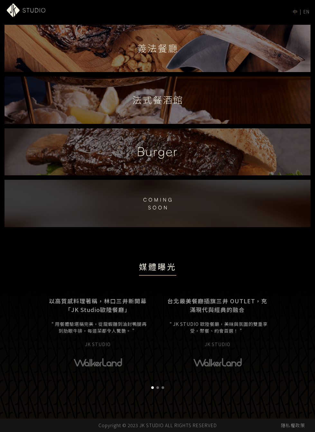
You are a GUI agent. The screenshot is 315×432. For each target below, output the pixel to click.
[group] (98, 370)
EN (306, 11)
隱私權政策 (293, 425)
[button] (152, 424)
